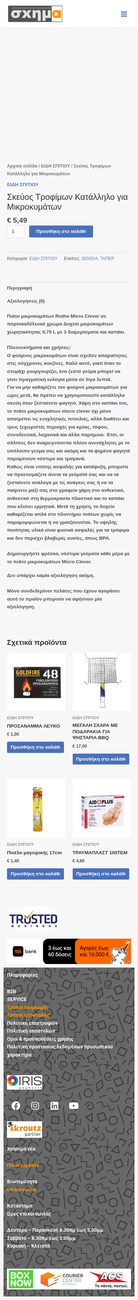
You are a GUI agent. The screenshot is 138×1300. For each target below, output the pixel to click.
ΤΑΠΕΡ (107, 258)
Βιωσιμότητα (22, 1181)
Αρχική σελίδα (22, 166)
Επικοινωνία (21, 1189)
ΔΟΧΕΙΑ (90, 258)
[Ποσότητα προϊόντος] (16, 232)
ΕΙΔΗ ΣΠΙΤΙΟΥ (55, 166)
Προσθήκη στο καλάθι (61, 231)
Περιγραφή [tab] (19, 288)
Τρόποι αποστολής (28, 1015)
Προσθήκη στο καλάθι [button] (35, 747)
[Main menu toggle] (124, 14)
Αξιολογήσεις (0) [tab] (26, 301)
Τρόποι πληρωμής (27, 1007)
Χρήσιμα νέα (21, 1149)
